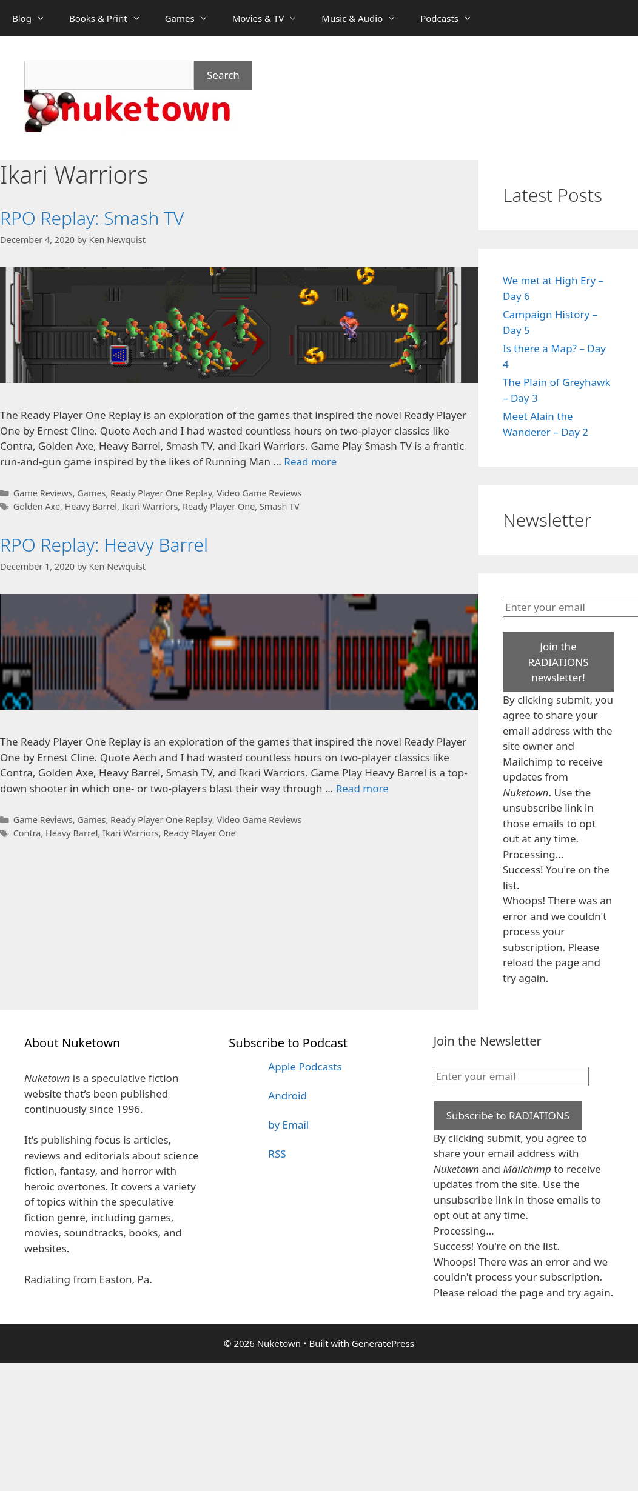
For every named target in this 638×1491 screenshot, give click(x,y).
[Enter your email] (511, 1076)
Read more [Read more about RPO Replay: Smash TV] (310, 462)
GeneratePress (383, 1343)
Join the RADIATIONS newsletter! (558, 661)
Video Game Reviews (259, 493)
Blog (34, 18)
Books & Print (111, 18)
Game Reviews (43, 493)
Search (223, 75)
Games (192, 18)
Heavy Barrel (91, 506)
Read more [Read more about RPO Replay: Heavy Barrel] (362, 788)
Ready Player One (219, 506)
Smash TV (280, 506)
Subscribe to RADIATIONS (507, 1115)
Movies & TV (271, 18)
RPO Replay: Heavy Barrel (104, 544)
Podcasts (452, 18)
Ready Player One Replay (161, 493)
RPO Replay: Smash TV (92, 217)
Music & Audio (364, 18)
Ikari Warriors (150, 506)
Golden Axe (36, 506)
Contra (27, 833)
